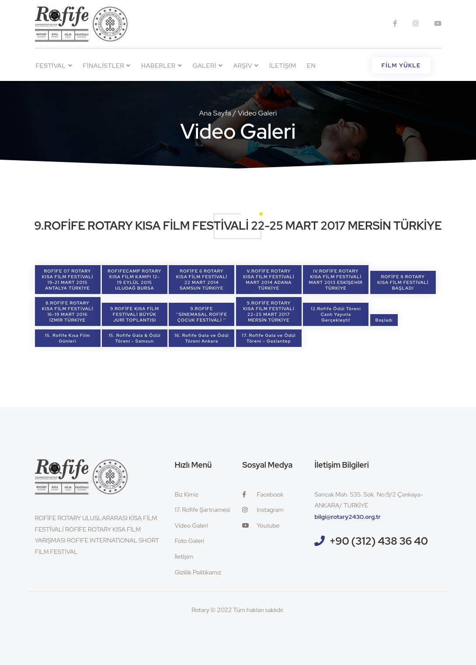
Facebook (262, 494)
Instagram (262, 510)
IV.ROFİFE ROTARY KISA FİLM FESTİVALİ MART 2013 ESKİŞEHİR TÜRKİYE (336, 279)
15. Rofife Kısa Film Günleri (67, 338)
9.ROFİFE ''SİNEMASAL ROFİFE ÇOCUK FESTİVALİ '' (202, 314)
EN (311, 66)
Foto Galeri (189, 541)
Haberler (161, 66)
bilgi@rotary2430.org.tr (347, 517)
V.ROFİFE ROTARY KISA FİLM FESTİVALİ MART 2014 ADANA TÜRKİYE (268, 279)
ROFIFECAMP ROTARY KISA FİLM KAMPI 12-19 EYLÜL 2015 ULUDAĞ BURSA (134, 279)
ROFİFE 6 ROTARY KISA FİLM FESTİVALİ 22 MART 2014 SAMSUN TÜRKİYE (201, 279)
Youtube (260, 525)
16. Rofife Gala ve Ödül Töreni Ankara (201, 338)
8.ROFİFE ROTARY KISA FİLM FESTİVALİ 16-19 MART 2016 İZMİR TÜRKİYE (67, 311)
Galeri (208, 66)
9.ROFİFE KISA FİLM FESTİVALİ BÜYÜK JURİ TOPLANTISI (134, 314)
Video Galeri (191, 525)
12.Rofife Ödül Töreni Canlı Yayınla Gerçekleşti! (336, 314)
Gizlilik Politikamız (197, 572)
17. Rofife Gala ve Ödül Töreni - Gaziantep (268, 338)
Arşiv (245, 66)
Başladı (384, 320)
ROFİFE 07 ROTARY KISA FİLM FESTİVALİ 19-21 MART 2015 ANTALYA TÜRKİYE (67, 279)
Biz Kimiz (186, 494)
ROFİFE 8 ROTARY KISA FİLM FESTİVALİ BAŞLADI (402, 282)
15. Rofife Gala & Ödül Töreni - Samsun (134, 338)
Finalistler (107, 66)
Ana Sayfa (215, 113)
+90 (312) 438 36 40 (378, 541)
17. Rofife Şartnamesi (202, 510)
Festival (54, 66)
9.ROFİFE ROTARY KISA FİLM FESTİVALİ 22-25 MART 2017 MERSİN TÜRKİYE (268, 311)
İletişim (282, 66)
